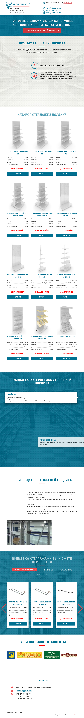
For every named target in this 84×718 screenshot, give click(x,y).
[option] (18, 605)
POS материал (66, 569)
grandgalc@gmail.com (24, 691)
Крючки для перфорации (25, 569)
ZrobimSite (73, 715)
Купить (17, 174)
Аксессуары (42, 574)
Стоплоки (48, 569)
